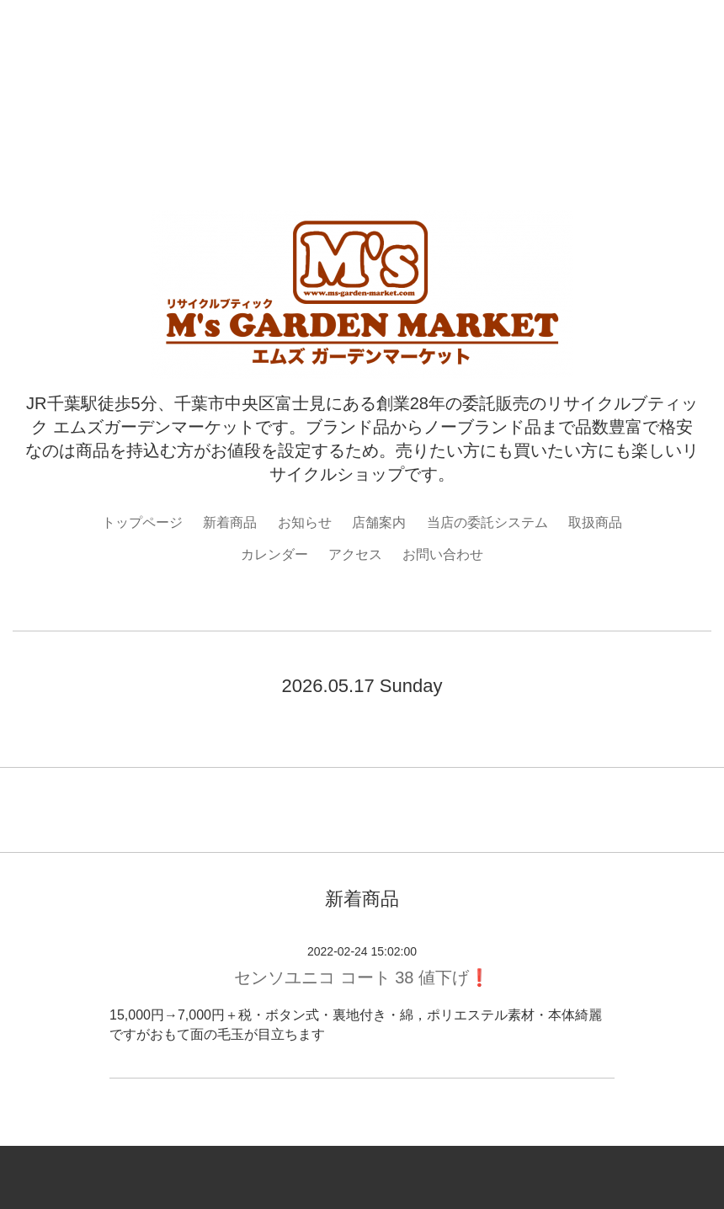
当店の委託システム (487, 522)
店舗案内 (379, 522)
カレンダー (274, 554)
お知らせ (305, 522)
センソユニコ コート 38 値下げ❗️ (362, 977)
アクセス (355, 554)
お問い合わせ (442, 554)
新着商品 (230, 522)
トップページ (142, 522)
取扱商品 (595, 522)
